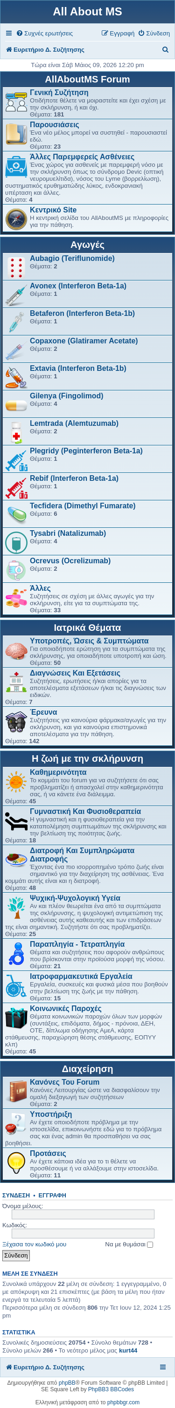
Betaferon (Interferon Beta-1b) (82, 313)
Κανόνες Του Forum (64, 1082)
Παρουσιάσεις (54, 125)
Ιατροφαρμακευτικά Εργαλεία (81, 976)
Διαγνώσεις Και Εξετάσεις (75, 673)
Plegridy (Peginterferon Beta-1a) (86, 451)
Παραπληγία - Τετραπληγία (77, 944)
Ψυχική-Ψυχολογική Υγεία (75, 898)
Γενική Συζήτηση (59, 92)
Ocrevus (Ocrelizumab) (70, 561)
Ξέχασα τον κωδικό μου (34, 1244)
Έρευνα (43, 712)
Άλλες (40, 588)
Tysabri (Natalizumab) (68, 533)
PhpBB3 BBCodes (111, 1389)
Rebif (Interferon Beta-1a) (74, 478)
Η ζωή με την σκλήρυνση (87, 758)
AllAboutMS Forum (87, 79)
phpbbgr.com (123, 1402)
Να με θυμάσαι (129, 1244)
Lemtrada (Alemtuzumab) (74, 423)
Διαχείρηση (87, 1069)
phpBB (67, 1383)
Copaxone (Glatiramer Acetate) (84, 341)
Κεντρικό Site (53, 210)
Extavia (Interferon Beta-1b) (78, 368)
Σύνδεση (16, 1195)
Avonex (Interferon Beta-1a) (78, 286)
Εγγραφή (52, 1195)
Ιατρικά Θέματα (87, 627)
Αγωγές (87, 244)
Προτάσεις (48, 1153)
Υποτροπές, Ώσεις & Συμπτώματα (89, 641)
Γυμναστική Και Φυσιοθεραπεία (85, 811)
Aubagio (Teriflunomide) (72, 258)
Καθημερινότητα (58, 772)
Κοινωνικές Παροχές (66, 1008)
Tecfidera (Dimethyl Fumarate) (83, 506)
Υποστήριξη (51, 1114)
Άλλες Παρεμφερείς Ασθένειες (82, 157)
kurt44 (128, 1350)
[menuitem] (44, 33)
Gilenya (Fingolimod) (66, 396)
